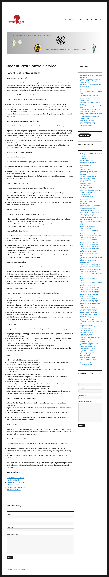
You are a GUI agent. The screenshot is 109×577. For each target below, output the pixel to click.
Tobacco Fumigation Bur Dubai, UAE (90, 79)
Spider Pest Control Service (87, 336)
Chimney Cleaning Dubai (86, 169)
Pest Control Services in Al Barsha (89, 232)
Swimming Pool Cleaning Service (89, 343)
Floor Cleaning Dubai (85, 198)
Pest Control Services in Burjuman (89, 244)
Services (71, 19)
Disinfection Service (85, 183)
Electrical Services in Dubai (87, 187)
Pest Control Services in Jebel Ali (88, 275)
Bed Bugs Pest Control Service (88, 162)
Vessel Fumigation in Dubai (87, 348)
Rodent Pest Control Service (87, 318)
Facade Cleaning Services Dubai (88, 192)
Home (64, 19)
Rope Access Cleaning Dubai (87, 320)
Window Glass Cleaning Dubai (88, 359)
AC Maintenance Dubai (86, 157)
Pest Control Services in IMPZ (88, 271)
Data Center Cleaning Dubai (87, 178)
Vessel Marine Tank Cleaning (88, 350)
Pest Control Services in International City (91, 273)
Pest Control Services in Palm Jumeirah (90, 291)
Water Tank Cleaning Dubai (87, 357)
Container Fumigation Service (88, 176)
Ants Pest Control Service (87, 160)
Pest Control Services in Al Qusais (89, 239)
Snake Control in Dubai (86, 334)
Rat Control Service (85, 316)
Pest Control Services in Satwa (88, 296)
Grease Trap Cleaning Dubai (87, 364)
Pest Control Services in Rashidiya (89, 294)
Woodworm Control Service (87, 363)
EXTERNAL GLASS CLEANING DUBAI (90, 191)
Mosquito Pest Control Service (88, 216)
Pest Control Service (85, 228)
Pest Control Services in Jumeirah (89, 277)
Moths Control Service (86, 219)
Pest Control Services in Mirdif (88, 286)
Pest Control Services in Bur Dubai (89, 243)
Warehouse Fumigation (86, 354)
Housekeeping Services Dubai (88, 209)
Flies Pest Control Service (87, 196)
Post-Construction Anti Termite (88, 309)
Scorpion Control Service (86, 325)
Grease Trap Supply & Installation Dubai (90, 205)
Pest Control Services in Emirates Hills (90, 269)
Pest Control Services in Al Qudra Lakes (90, 235)
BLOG (81, 167)
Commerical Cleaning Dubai (87, 173)
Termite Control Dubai (86, 345)
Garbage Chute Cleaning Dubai (88, 201)
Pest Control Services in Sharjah (88, 298)
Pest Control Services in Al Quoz (88, 237)
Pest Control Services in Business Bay (90, 246)
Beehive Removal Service (86, 164)
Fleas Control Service (85, 194)
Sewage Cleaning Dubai (86, 329)
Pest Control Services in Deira (88, 252)
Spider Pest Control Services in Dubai (90, 337)
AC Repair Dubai (84, 158)
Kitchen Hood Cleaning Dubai (88, 210)
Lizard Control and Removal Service (89, 212)
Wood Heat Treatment (86, 361)
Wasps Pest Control (85, 355)
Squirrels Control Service (86, 339)
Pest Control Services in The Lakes (89, 300)
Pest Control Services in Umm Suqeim (90, 302)
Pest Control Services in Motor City (89, 287)
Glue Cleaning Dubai (85, 203)
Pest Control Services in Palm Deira (89, 289)
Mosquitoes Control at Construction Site (91, 217)
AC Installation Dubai (85, 155)
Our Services (83, 225)
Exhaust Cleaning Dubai (86, 189)
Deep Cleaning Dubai (85, 180)
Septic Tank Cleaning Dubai (87, 327)
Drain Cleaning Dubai (85, 185)
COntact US (84, 135)
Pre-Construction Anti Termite (88, 312)
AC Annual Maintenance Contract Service (91, 153)
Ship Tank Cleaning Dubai (87, 330)
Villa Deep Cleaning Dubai (87, 352)
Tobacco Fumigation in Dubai (88, 346)
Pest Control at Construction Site (89, 226)
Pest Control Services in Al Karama (89, 234)
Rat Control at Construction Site (88, 314)
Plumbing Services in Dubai (87, 307)
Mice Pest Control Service (87, 214)
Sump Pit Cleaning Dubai (86, 341)
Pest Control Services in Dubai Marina (90, 264)
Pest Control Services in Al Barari (89, 230)
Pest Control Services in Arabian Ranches (91, 241)
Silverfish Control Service (87, 332)
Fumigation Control (85, 200)
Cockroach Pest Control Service (88, 171)
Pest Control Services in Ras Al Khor (89, 293)
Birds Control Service (85, 166)
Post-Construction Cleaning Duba (89, 311)
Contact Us (88, 19)
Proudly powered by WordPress (16, 569)
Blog (80, 19)
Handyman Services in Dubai (87, 207)
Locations (97, 19)
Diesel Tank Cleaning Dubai (87, 182)
